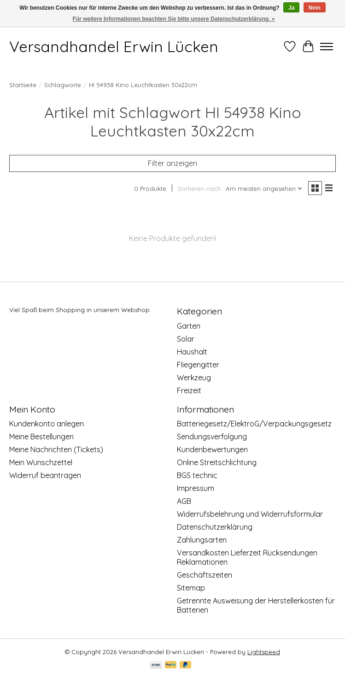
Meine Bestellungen (41, 436)
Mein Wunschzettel (40, 462)
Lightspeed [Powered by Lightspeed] (263, 651)
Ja (291, 8)
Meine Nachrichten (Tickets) (56, 449)
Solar (185, 338)
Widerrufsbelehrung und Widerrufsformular (250, 514)
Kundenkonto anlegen (46, 423)
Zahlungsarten (202, 539)
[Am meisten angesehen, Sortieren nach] (264, 188)
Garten (188, 326)
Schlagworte (62, 85)
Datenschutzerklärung (214, 526)
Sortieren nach (199, 188)
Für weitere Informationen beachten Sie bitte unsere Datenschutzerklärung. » (174, 19)
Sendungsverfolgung (212, 436)
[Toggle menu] (326, 46)
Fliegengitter (198, 364)
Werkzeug (194, 377)
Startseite (22, 85)
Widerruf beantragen (45, 475)
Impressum (195, 488)
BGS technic (197, 475)
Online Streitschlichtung (217, 462)
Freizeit (189, 390)
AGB (184, 501)
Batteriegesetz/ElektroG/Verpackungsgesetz (254, 423)
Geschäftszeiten (204, 574)
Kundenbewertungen (212, 449)
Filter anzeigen (172, 163)
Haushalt (192, 351)
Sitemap (191, 587)
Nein (315, 8)
